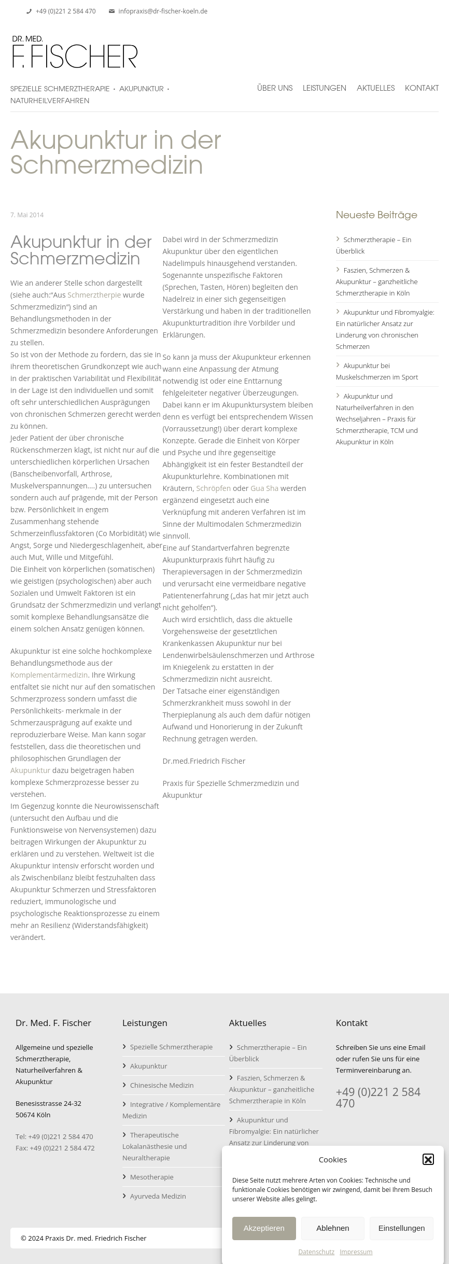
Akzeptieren (264, 1237)
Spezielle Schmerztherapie (171, 1046)
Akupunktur (30, 770)
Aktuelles (376, 83)
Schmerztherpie (94, 295)
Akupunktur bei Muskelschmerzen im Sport (377, 371)
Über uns (274, 83)
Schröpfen (213, 488)
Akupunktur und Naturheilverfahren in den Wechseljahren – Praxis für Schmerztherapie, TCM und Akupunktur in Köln (377, 418)
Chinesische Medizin (162, 1085)
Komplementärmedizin (49, 675)
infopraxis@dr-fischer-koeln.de (163, 11)
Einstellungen (401, 1237)
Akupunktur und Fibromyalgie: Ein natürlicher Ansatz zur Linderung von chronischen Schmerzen (385, 329)
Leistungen (324, 83)
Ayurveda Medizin (158, 1196)
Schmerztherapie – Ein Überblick (374, 245)
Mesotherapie (152, 1177)
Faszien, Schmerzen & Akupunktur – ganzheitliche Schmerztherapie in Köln (377, 281)
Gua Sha (264, 488)
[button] (428, 1168)
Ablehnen (332, 1237)
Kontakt (422, 83)
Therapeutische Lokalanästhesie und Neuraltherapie (154, 1146)
